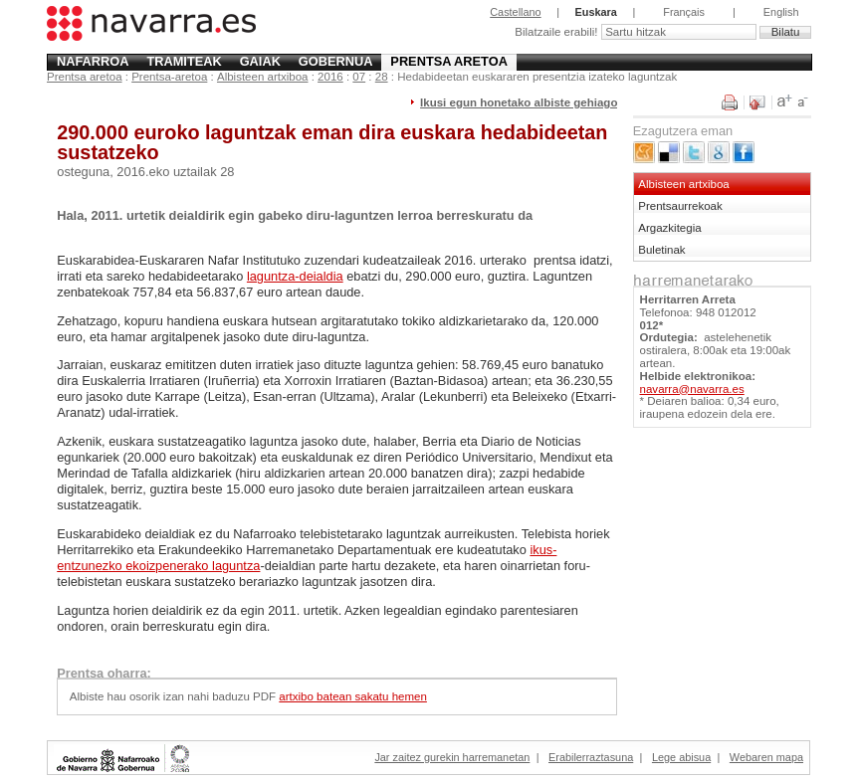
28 (381, 77)
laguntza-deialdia (295, 276)
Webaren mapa (766, 757)
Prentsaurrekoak (680, 206)
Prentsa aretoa (449, 61)
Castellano (515, 12)
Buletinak (661, 250)
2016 (330, 77)
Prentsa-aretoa (169, 77)
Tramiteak (183, 61)
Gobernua (336, 61)
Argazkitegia (669, 228)
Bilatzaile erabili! (557, 32)
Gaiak (260, 61)
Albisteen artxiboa (263, 77)
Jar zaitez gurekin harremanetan (452, 757)
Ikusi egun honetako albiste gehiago (518, 102)
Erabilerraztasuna (590, 757)
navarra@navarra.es (692, 389)
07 (358, 77)
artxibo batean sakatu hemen (353, 696)
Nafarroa (93, 61)
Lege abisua (681, 757)
